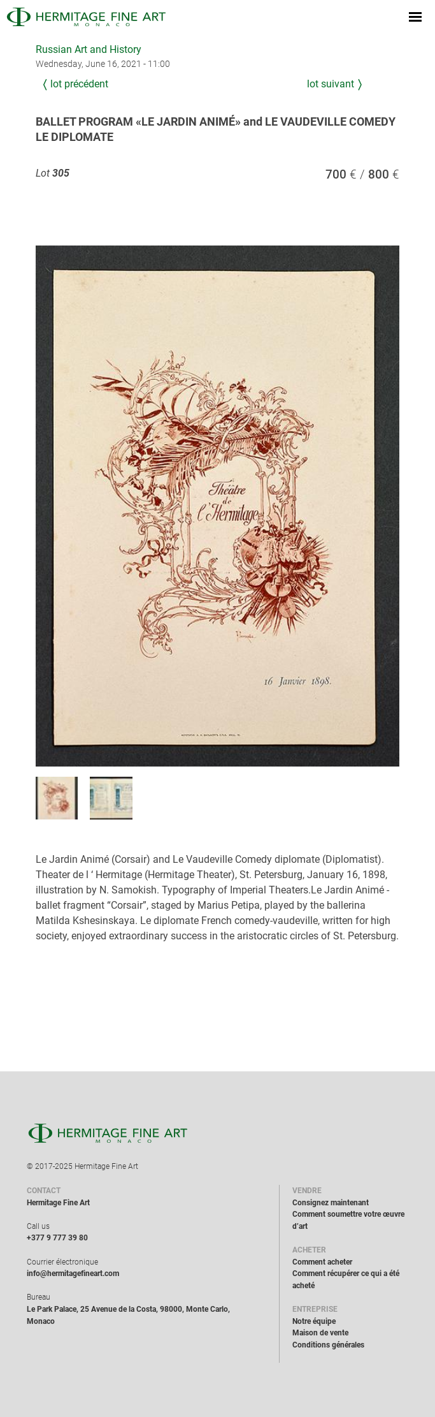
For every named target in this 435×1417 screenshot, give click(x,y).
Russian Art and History (88, 49)
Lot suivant (330, 84)
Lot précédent (79, 84)
